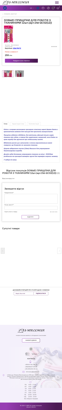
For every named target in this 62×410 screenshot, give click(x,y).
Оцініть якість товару (10, 211)
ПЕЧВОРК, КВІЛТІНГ (10, 14)
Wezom (33, 407)
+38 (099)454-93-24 (31, 369)
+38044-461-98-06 (31, 364)
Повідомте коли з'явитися (21, 60)
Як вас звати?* (9, 205)
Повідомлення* (9, 192)
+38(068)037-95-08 (31, 366)
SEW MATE (17, 48)
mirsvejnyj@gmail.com (32, 371)
